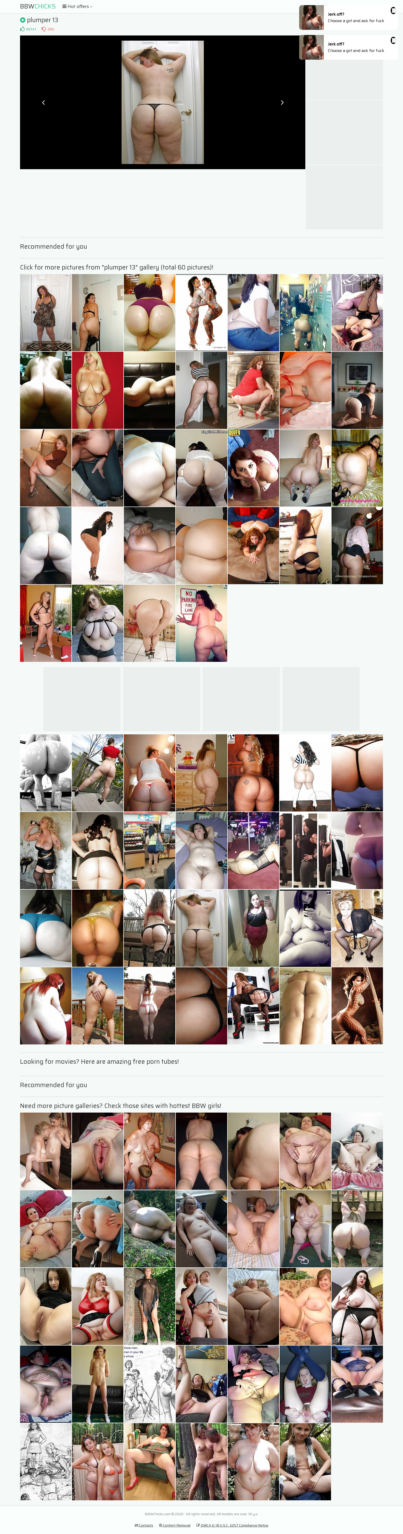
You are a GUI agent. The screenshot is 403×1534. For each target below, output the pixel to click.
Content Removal (174, 1525)
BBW (38, 6)
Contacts (144, 1525)
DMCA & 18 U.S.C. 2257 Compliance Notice (232, 1525)
